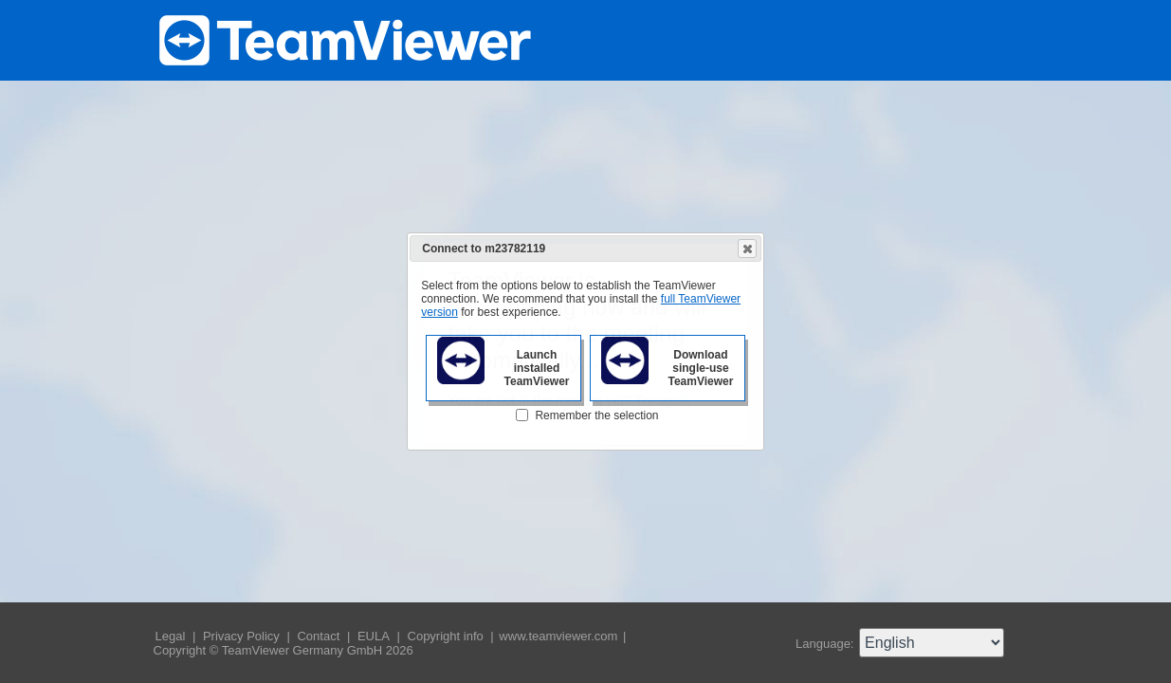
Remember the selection (596, 415)
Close (746, 248)
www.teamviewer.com (560, 636)
